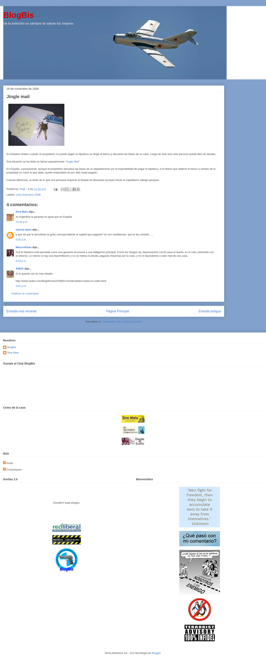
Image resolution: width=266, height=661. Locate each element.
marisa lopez (24, 229)
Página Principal (117, 311)
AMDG (20, 268)
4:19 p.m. (21, 260)
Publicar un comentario (25, 293)
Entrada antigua (210, 311)
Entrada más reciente (21, 311)
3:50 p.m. (21, 239)
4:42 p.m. (21, 286)
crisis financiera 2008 (28, 194)
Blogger (156, 653)
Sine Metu (22, 211)
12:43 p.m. (22, 221)
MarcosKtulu (24, 247)
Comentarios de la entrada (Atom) (122, 321)
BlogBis (18, 15)
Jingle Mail (72, 161)
